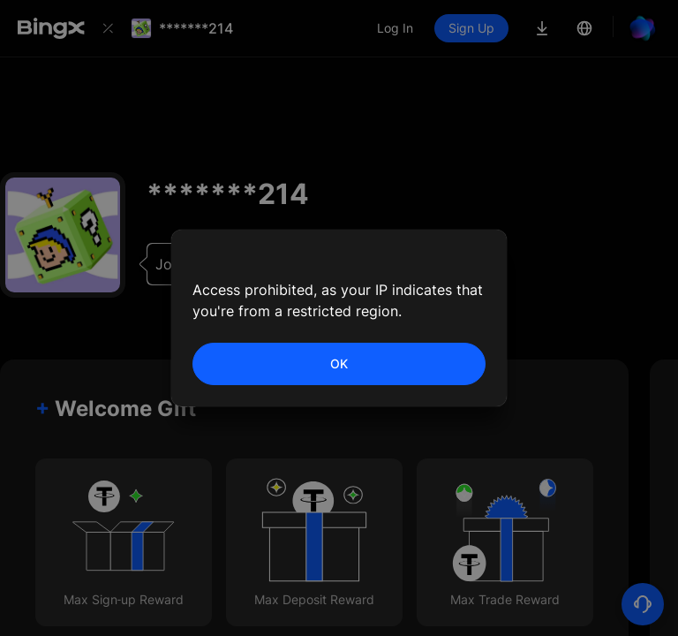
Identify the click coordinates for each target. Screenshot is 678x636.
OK (339, 363)
